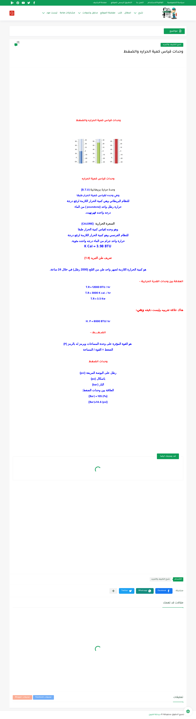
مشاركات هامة (67, 13)
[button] (164, 591)
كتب (120, 13)
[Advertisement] (98, 93)
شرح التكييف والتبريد (172, 45)
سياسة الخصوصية (175, 3)
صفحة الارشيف (100, 3)
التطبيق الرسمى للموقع (121, 3)
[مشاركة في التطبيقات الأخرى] (113, 591)
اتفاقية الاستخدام (155, 3)
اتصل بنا (140, 3)
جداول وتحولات (90, 13)
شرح (140, 13)
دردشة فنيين (155, 715)
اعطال (127, 13)
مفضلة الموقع (107, 13)
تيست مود (52, 13)
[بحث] (11, 13)
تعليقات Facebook (43, 697)
